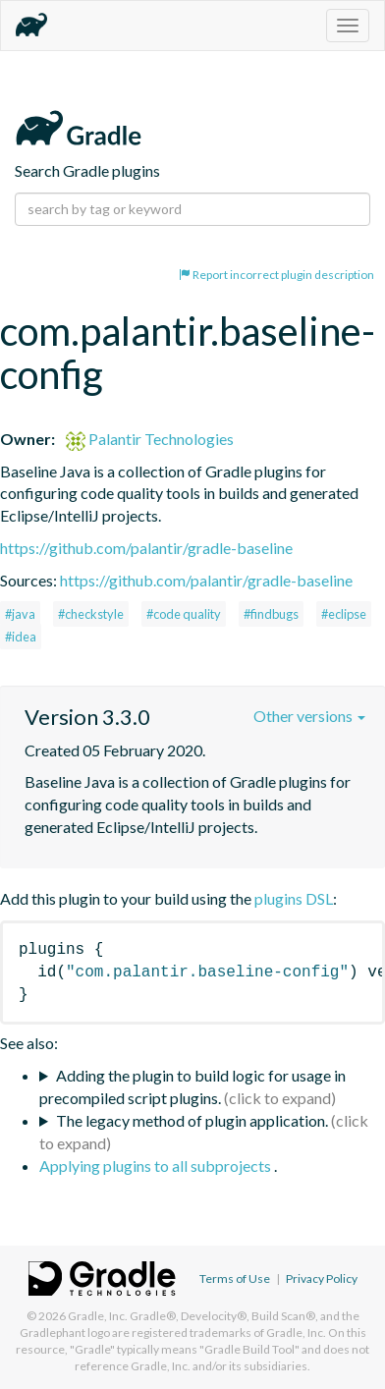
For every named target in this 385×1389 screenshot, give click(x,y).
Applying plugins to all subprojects (156, 1165)
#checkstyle (91, 614)
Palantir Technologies (150, 438)
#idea (20, 636)
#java (20, 614)
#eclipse (343, 614)
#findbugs (271, 614)
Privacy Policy (322, 1278)
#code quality (183, 614)
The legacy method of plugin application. (192, 1120)
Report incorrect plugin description (276, 274)
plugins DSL (293, 898)
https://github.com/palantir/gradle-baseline (146, 547)
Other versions (309, 715)
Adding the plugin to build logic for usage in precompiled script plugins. (192, 1086)
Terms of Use (234, 1278)
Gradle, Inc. (98, 1315)
